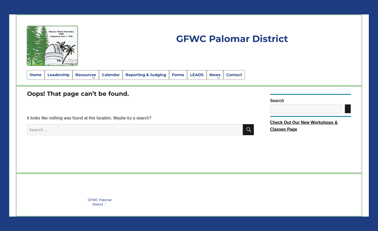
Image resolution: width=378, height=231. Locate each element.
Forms (178, 74)
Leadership (59, 74)
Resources (85, 74)
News (214, 74)
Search (277, 100)
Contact (234, 74)
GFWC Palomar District (232, 38)
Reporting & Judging (145, 74)
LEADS (196, 74)
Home (35, 74)
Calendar (111, 74)
